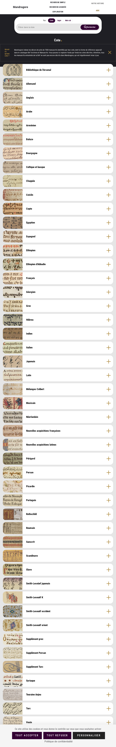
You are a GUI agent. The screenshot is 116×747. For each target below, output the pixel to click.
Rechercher (91, 27)
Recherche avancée (58, 7)
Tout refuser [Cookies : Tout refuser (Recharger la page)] (57, 735)
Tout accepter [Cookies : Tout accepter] (27, 735)
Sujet (59, 20)
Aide (97, 11)
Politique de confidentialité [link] (59, 741)
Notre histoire (97, 3)
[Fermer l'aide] (112, 52)
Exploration (58, 12)
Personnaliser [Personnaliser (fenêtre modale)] (89, 735)
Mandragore (20, 7)
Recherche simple (57, 2)
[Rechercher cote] (58, 27)
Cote (51, 20)
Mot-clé (68, 20)
